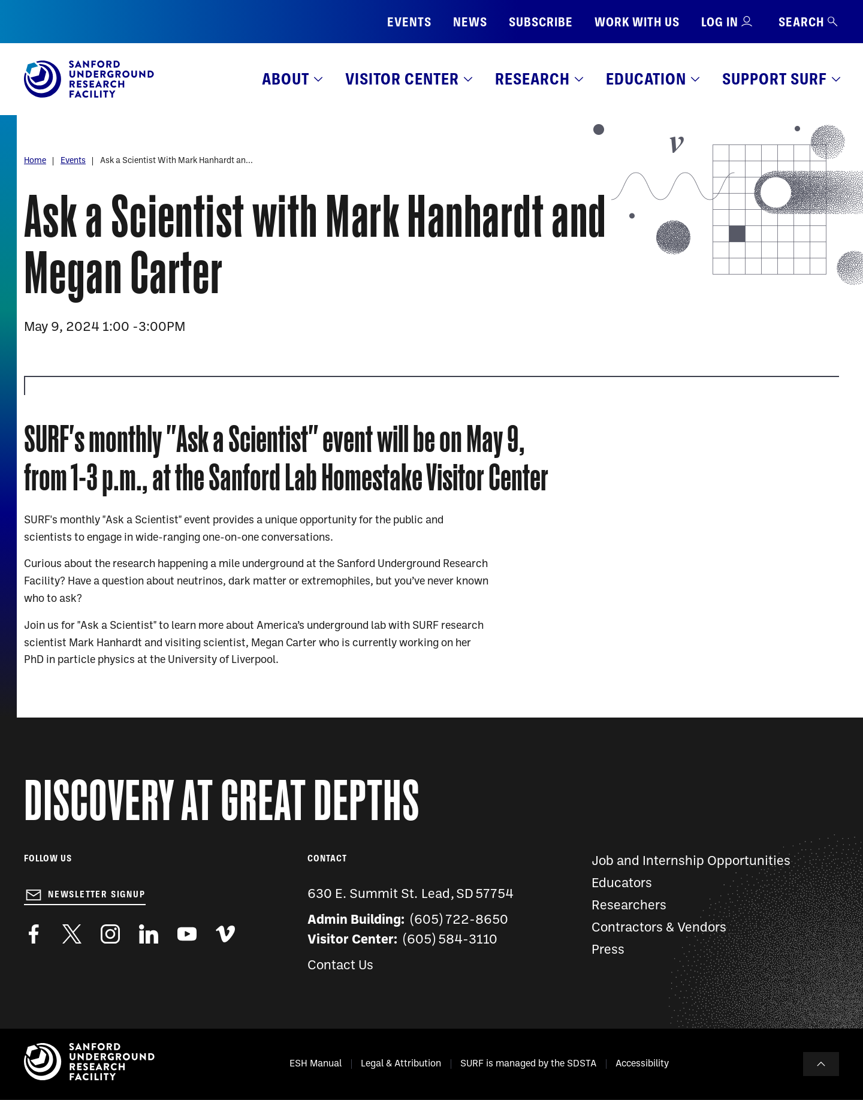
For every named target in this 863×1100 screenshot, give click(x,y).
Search (808, 21)
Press (608, 950)
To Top (821, 1064)
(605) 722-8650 (459, 920)
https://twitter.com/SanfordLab (72, 934)
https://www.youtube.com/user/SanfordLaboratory (187, 934)
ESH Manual (315, 1064)
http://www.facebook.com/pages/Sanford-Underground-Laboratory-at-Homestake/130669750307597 (33, 934)
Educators (622, 884)
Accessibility (642, 1064)
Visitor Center (402, 79)
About (285, 79)
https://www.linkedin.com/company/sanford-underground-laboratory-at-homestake (148, 934)
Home (35, 160)
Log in (719, 21)
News (470, 21)
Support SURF (774, 79)
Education (646, 79)
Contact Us (340, 966)
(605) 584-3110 (450, 940)
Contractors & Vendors (659, 928)
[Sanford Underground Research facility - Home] (89, 95)
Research (532, 79)
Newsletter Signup (97, 894)
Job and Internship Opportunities (691, 862)
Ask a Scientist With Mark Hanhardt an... (176, 160)
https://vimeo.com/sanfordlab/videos (225, 934)
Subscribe (541, 21)
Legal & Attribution (401, 1064)
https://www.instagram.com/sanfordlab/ (110, 934)
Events (409, 21)
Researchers (629, 906)
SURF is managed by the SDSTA (528, 1064)
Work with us (637, 21)
